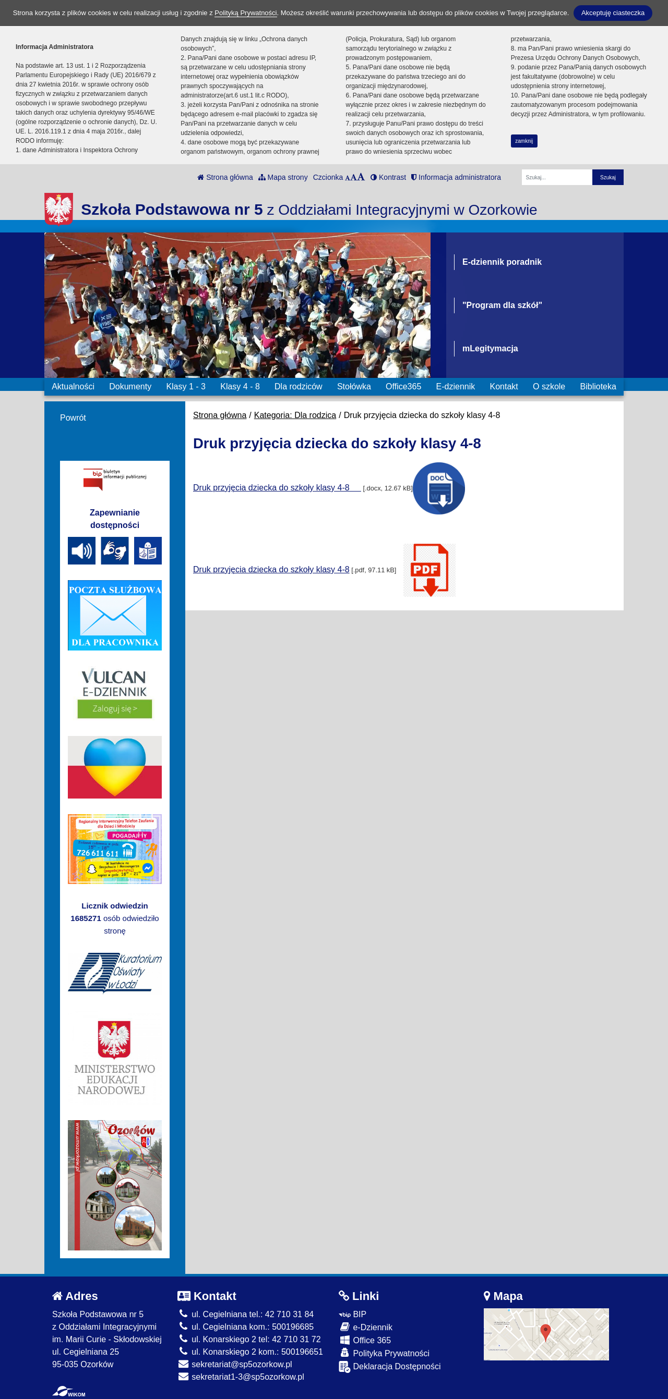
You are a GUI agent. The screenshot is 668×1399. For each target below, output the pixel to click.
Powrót (73, 417)
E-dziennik (455, 386)
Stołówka (354, 386)
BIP (352, 1314)
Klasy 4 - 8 (240, 386)
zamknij (524, 141)
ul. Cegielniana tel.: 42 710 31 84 (245, 1314)
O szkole (549, 386)
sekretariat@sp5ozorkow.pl (234, 1364)
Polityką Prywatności (245, 13)
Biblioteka (598, 386)
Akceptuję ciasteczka (613, 13)
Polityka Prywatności (384, 1353)
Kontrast (388, 177)
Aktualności (73, 386)
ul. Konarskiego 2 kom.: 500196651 (250, 1351)
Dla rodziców (299, 386)
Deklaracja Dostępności (390, 1367)
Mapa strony (283, 177)
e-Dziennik (365, 1327)
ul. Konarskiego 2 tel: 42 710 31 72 (249, 1339)
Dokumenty (130, 386)
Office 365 (365, 1340)
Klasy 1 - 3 (186, 386)
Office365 (403, 386)
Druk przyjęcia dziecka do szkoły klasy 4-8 (277, 487)
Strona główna (225, 177)
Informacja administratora (456, 177)
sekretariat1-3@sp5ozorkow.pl (240, 1376)
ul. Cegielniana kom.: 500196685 (245, 1326)
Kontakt (504, 386)
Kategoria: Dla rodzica (295, 415)
